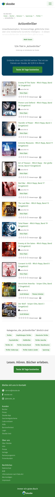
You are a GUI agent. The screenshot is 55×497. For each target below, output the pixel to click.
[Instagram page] (27, 398)
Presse (4, 449)
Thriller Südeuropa (12, 350)
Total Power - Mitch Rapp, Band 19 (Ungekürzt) (33, 224)
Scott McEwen (24, 294)
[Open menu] (50, 3)
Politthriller (27, 340)
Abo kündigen (7, 477)
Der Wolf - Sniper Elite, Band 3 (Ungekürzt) (31, 305)
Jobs (3, 446)
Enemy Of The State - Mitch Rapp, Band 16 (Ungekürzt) (35, 84)
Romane (19, 16)
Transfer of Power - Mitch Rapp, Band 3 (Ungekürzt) (35, 124)
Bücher (12, 16)
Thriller (38, 16)
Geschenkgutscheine (9, 418)
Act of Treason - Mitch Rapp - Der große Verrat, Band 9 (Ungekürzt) (35, 164)
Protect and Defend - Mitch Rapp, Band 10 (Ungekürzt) (35, 104)
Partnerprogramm (8, 455)
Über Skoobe (7, 443)
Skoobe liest (6, 434)
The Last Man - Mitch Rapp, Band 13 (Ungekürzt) (33, 204)
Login (4, 431)
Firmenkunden (7, 458)
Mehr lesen (28, 40)
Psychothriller (13, 340)
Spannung (29, 16)
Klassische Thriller (42, 335)
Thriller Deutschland (24, 345)
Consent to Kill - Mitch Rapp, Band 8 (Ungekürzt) (33, 265)
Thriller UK (9, 345)
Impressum (6, 480)
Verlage (5, 452)
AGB (3, 471)
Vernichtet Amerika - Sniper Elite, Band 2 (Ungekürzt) (35, 285)
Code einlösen (7, 421)
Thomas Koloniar (38, 294)
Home (5, 16)
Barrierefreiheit (8, 427)
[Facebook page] (27, 394)
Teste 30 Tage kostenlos (27, 69)
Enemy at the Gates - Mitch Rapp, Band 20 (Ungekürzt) (35, 244)
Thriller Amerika (40, 340)
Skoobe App (6, 415)
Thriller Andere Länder (30, 350)
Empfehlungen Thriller (23, 335)
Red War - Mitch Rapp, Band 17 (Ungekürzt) (31, 184)
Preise (4, 412)
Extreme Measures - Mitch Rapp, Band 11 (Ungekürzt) (35, 144)
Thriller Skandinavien (42, 345)
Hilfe (4, 424)
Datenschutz (6, 468)
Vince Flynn (23, 93)
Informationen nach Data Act (12, 474)
